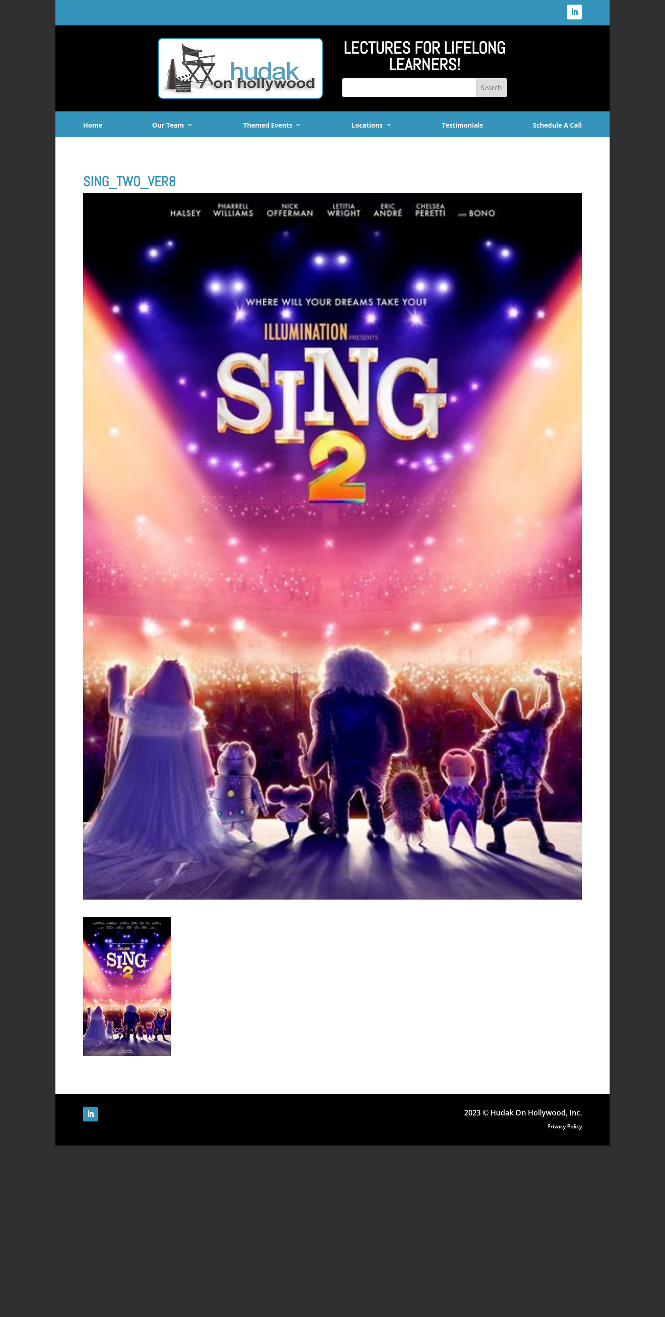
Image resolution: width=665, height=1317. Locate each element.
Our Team (168, 125)
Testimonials (462, 125)
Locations (366, 125)
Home (92, 125)
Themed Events (267, 125)
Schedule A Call (557, 125)
